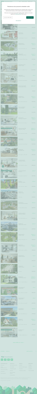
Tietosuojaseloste (18, 20)
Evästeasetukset (18, 14)
